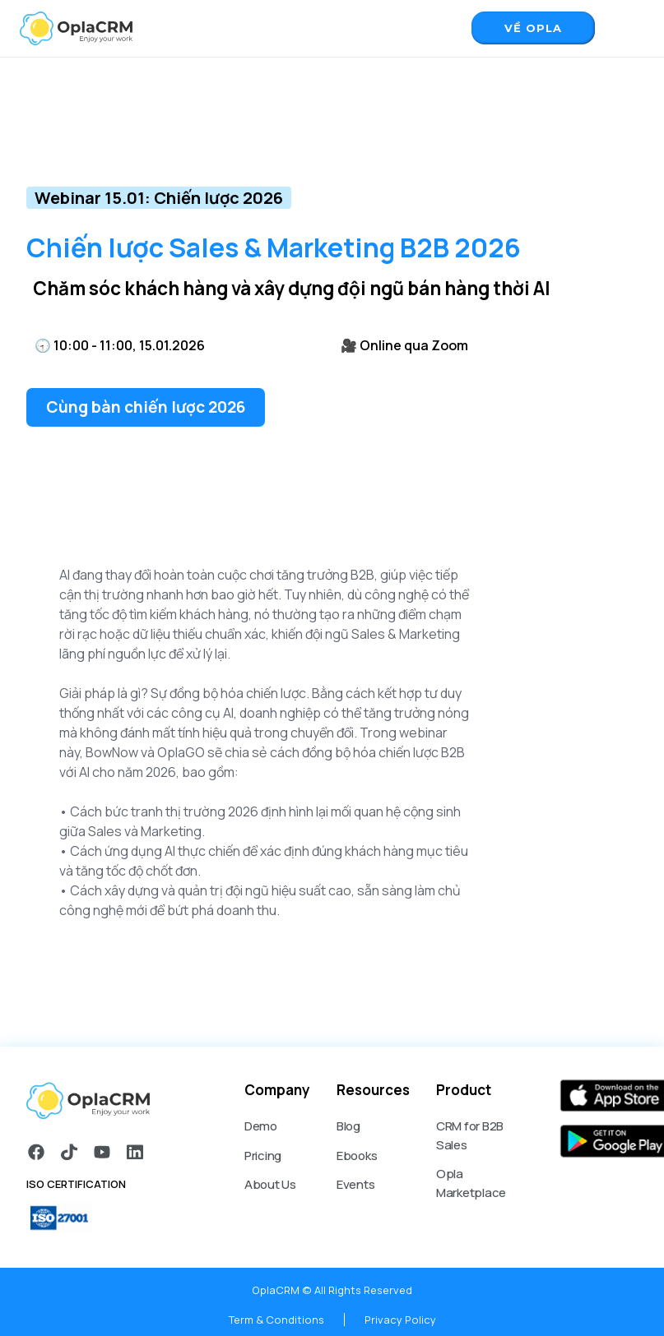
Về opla (533, 28)
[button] (627, 25)
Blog (348, 1126)
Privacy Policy (400, 1319)
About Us (270, 1184)
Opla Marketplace (471, 1183)
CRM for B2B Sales (470, 1135)
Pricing (262, 1155)
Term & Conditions (276, 1319)
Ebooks (357, 1155)
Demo (260, 1126)
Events (356, 1184)
